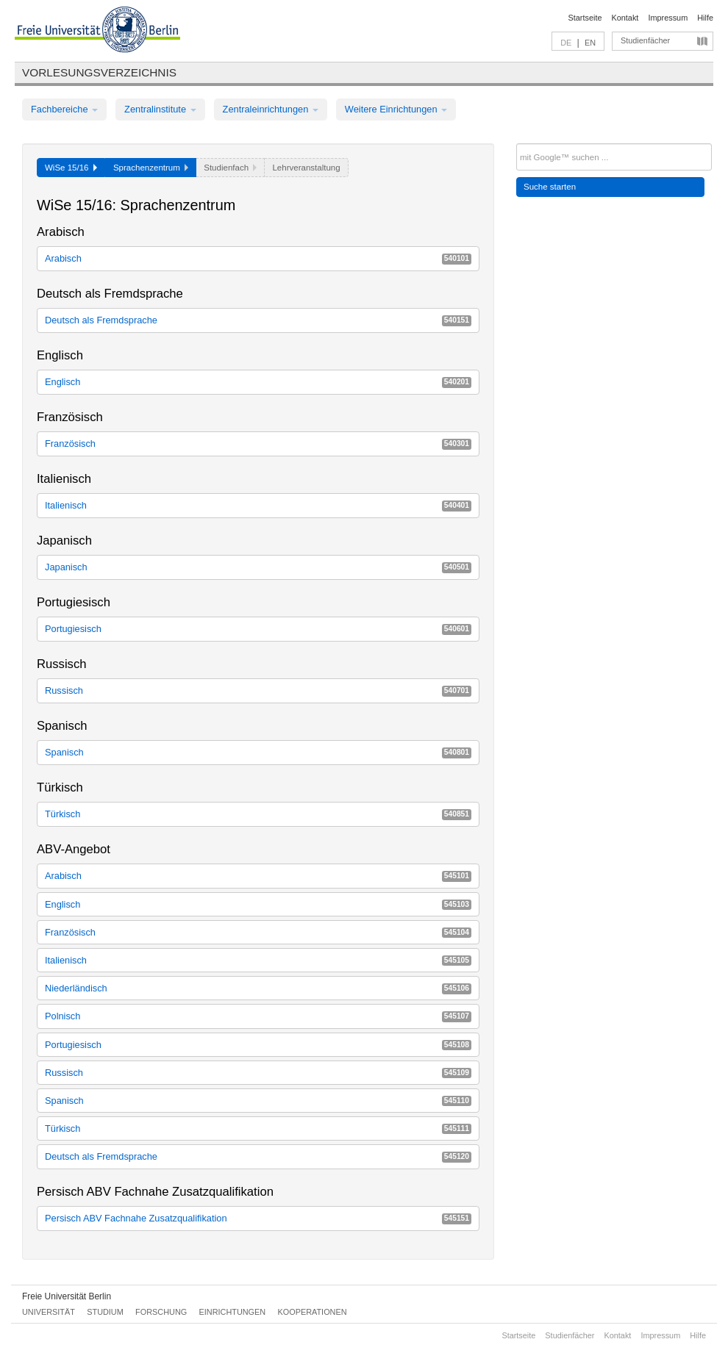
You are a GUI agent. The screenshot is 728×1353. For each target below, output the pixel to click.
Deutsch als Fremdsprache (258, 320)
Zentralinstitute (160, 109)
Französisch (258, 443)
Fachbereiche (64, 109)
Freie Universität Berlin (66, 1296)
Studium (105, 1311)
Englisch (258, 381)
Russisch (258, 690)
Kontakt (625, 17)
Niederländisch (258, 988)
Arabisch (258, 258)
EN (590, 42)
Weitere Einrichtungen (396, 109)
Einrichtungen (232, 1311)
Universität (48, 1311)
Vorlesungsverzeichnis (99, 72)
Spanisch (258, 752)
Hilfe (705, 17)
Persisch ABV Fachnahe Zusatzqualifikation (258, 1218)
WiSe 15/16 (71, 167)
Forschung (161, 1311)
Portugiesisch (258, 628)
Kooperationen (312, 1311)
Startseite (585, 17)
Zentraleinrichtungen (270, 109)
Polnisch (258, 1016)
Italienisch (258, 505)
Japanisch (258, 567)
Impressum (668, 17)
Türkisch (258, 813)
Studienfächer (645, 40)
